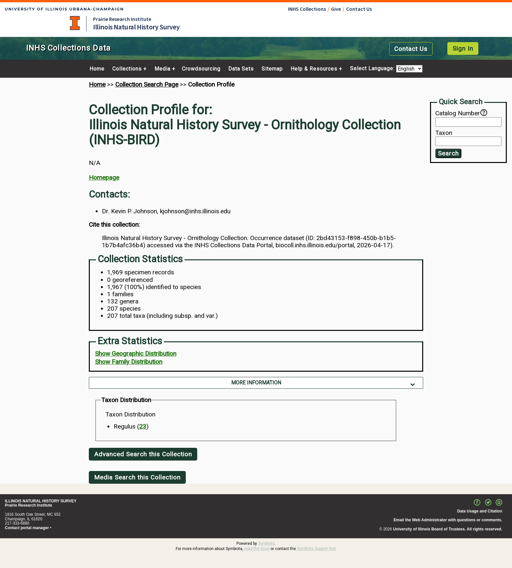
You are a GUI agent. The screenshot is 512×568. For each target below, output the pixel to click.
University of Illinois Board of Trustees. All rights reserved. (447, 529)
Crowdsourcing (201, 69)
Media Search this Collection (137, 477)
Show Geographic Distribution (135, 353)
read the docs (256, 548)
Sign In (463, 48)
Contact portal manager (27, 528)
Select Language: (373, 69)
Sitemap (272, 69)
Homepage (104, 177)
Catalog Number (457, 113)
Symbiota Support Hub (316, 548)
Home (96, 69)
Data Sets (241, 69)
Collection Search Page (146, 84)
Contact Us (359, 9)
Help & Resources (314, 69)
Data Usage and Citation (479, 511)
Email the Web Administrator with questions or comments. (447, 520)
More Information (256, 383)
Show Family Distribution (128, 361)
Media (162, 69)
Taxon (443, 133)
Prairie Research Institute (122, 19)
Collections (127, 69)
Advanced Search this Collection (143, 454)
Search (448, 153)
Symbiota (266, 543)
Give (336, 9)
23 (142, 426)
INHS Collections (307, 9)
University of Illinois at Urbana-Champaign (75, 23)
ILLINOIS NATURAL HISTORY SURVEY (40, 501)
